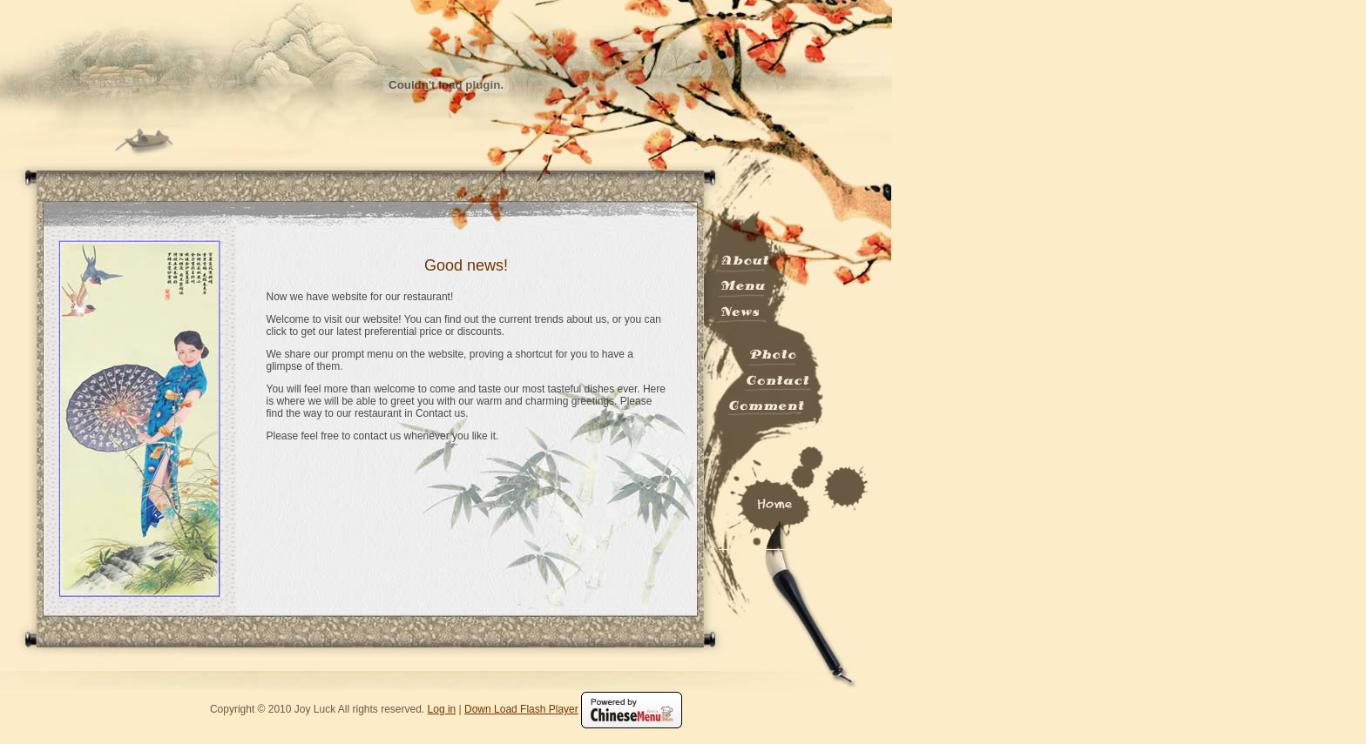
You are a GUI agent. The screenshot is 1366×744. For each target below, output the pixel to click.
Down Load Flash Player (521, 709)
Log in (442, 709)
